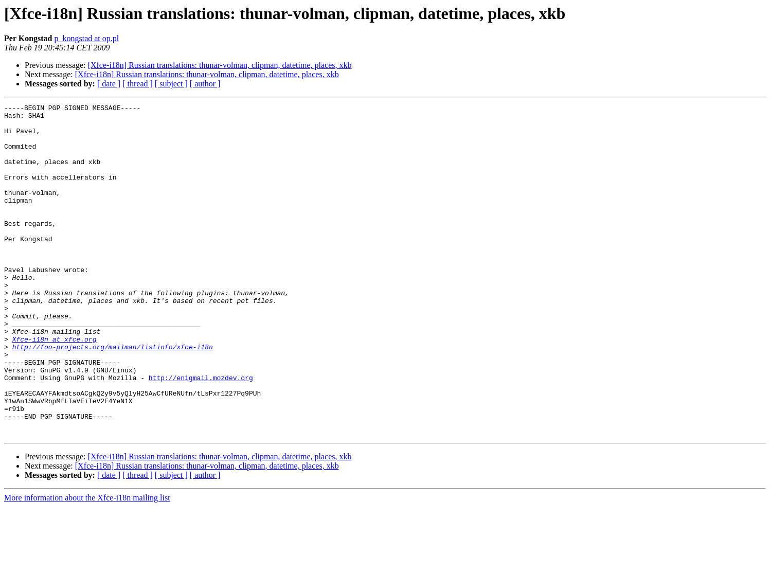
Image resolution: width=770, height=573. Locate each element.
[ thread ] (137, 83)
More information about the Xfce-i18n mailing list (87, 564)
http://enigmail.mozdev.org (201, 433)
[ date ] (108, 83)
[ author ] (205, 83)
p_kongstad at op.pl (86, 38)
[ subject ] (171, 83)
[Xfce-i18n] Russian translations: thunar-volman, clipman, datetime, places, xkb (220, 65)
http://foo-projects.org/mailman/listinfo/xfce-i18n (112, 396)
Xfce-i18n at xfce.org (54, 386)
